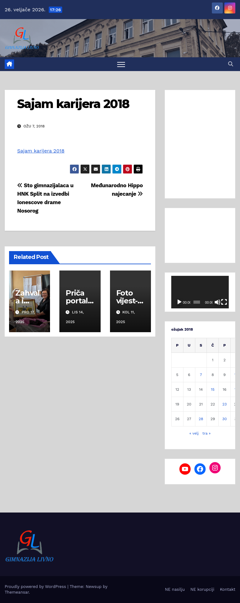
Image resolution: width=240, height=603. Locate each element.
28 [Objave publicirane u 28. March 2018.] (201, 419)
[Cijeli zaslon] (224, 302)
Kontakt (227, 589)
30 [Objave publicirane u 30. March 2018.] (224, 419)
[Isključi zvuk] (217, 302)
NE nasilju (175, 589)
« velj (194, 433)
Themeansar (17, 592)
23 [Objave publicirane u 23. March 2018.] (224, 404)
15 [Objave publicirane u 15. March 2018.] (213, 389)
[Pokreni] (179, 302)
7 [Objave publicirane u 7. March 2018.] (201, 375)
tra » (206, 433)
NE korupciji (202, 589)
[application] (200, 292)
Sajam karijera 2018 (73, 104)
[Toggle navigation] (121, 64)
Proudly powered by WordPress (36, 586)
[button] (230, 64)
